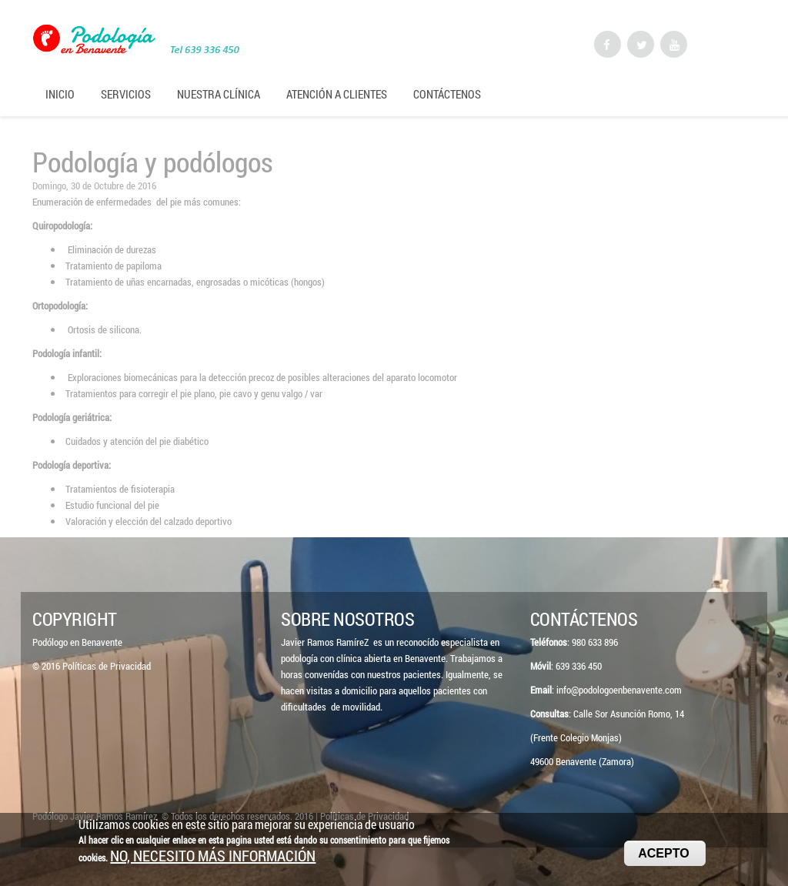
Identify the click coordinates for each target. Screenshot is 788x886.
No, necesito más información (213, 860)
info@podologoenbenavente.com (619, 690)
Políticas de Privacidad (106, 666)
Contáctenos (447, 94)
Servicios (126, 94)
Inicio (60, 94)
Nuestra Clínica (218, 94)
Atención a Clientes (336, 94)
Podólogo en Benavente (77, 642)
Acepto (663, 857)
